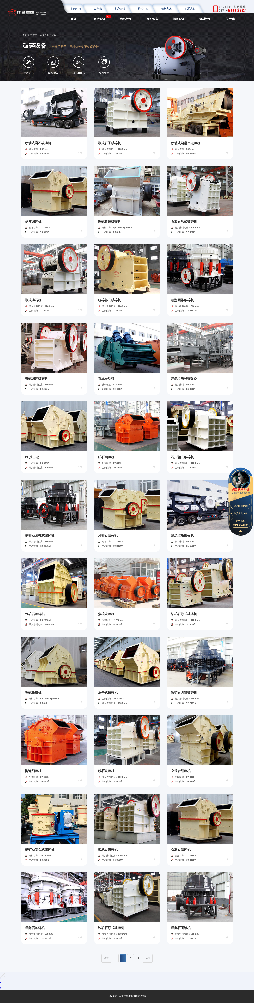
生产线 (98, 8)
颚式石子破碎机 (109, 143)
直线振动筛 (106, 378)
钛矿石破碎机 (35, 614)
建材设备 (205, 19)
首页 (73, 19)
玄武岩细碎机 (181, 771)
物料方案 (166, 8)
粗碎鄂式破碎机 (109, 300)
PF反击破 (32, 457)
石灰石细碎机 (181, 849)
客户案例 (119, 8)
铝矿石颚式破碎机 (184, 614)
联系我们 (190, 8)
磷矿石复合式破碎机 (39, 849)
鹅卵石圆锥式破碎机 (39, 535)
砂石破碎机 (106, 771)
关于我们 (231, 19)
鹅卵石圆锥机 (181, 928)
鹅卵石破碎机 (35, 928)
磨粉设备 (152, 19)
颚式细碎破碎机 (36, 378)
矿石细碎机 (106, 457)
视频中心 (143, 8)
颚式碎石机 (33, 300)
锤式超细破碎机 (109, 221)
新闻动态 (76, 8)
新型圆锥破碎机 (182, 300)
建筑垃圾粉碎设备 (184, 378)
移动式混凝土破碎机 (185, 143)
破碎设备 (100, 19)
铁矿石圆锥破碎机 (184, 692)
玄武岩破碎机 (108, 849)
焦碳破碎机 (106, 614)
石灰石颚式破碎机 (184, 221)
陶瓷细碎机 (33, 771)
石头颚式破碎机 (182, 457)
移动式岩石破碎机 (38, 143)
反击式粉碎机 (108, 692)
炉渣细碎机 (33, 221)
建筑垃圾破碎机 (182, 535)
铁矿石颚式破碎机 (111, 928)
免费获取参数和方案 (240, 490)
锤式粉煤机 (33, 692)
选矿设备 (179, 19)
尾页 (147, 958)
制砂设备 (126, 19)
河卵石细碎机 (108, 535)
